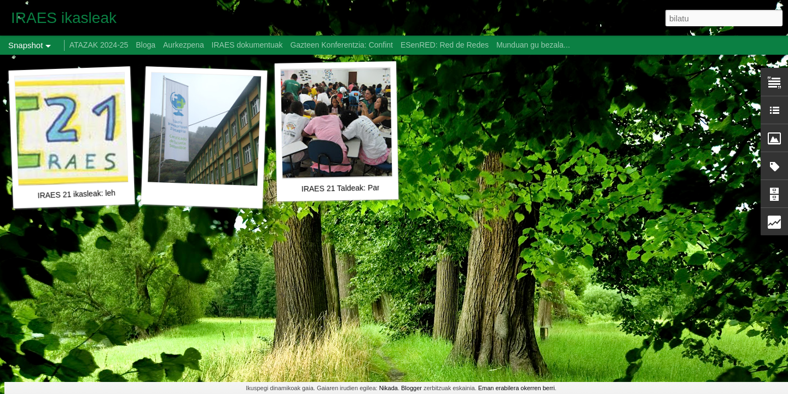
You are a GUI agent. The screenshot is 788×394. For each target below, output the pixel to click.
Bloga (145, 44)
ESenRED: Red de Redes (446, 44)
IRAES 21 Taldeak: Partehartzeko (359, 188)
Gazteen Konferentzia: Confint (341, 44)
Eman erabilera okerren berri (516, 388)
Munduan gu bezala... (533, 44)
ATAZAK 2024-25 (99, 44)
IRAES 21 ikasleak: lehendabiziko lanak (104, 193)
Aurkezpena (183, 44)
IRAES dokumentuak (247, 44)
